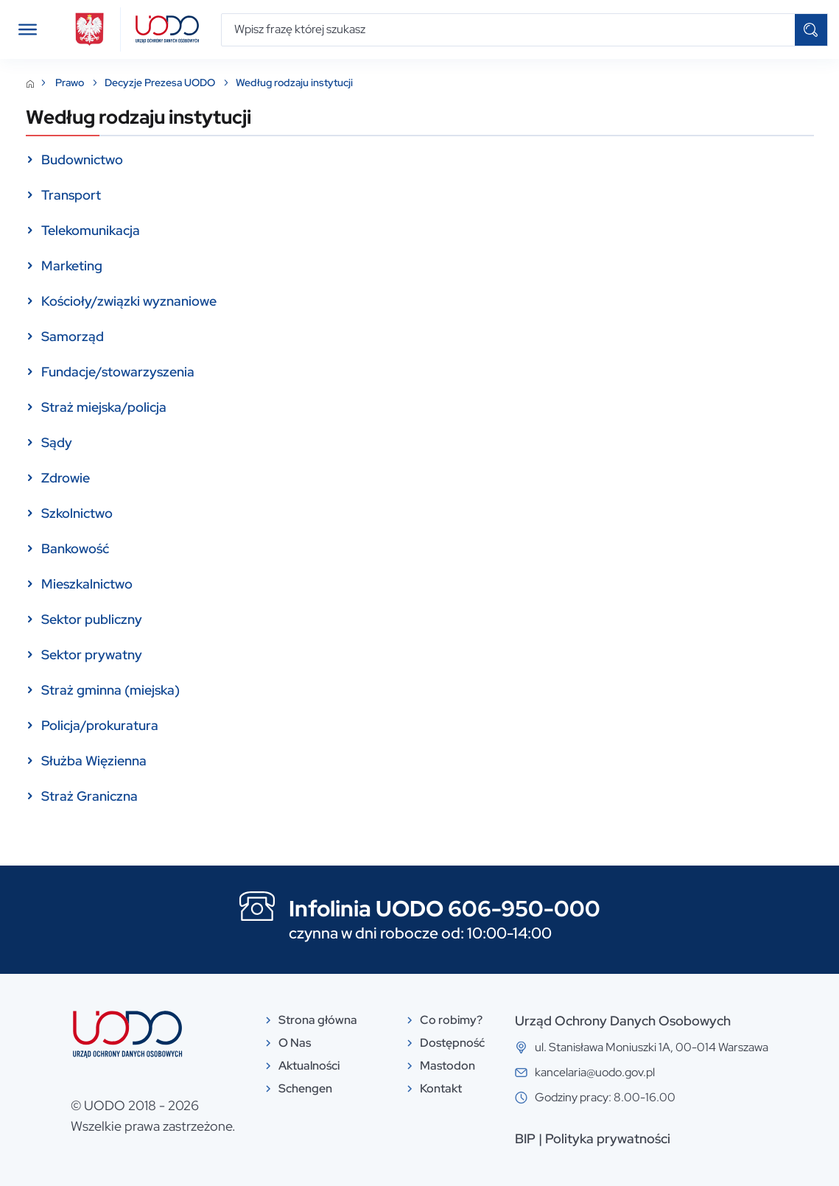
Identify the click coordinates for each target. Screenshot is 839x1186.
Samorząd (72, 336)
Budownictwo (82, 159)
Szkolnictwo (77, 513)
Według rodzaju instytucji (294, 83)
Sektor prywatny (91, 654)
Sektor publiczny (91, 619)
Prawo (70, 83)
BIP (525, 1138)
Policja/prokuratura (99, 725)
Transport (71, 194)
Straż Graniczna (89, 795)
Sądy (56, 442)
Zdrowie (65, 477)
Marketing (71, 265)
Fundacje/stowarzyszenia (117, 371)
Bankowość (75, 548)
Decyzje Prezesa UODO (161, 83)
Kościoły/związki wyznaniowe (129, 300)
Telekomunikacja (90, 230)
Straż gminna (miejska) (110, 689)
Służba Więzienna (94, 760)
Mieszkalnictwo (87, 583)
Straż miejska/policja (103, 407)
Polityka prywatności (607, 1138)
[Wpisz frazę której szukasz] (508, 29)
